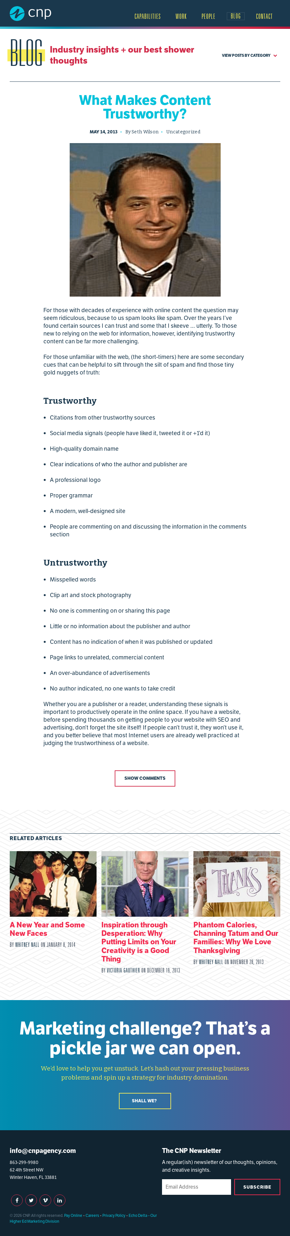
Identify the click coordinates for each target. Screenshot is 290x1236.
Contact (264, 16)
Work (181, 16)
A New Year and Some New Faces (47, 929)
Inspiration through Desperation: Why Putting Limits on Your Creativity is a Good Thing (138, 942)
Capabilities (147, 16)
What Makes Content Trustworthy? (145, 107)
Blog (236, 16)
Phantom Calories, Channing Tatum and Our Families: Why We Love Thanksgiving (235, 937)
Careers (92, 1215)
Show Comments (145, 778)
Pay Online (73, 1215)
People (208, 16)
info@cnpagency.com (43, 1150)
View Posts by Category (249, 55)
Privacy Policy (113, 1215)
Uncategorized (183, 132)
